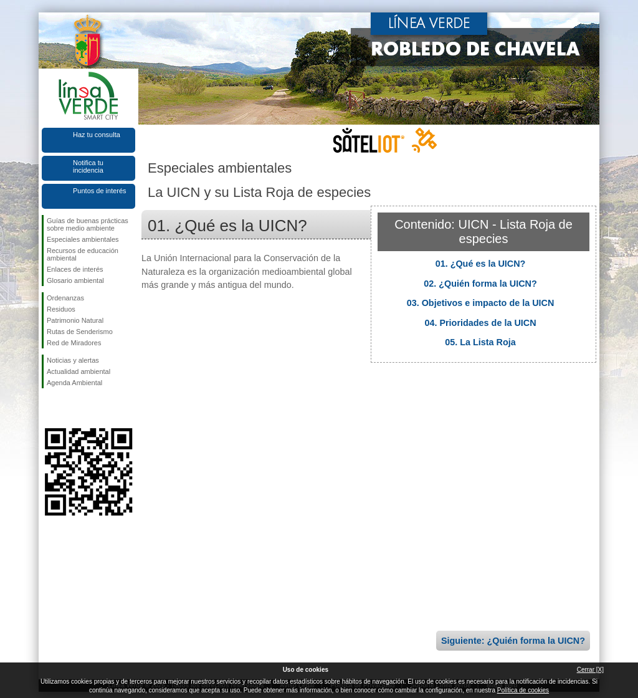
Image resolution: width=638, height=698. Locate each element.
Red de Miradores (74, 343)
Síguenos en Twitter (69, 408)
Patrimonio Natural (75, 320)
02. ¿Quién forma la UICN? (480, 284)
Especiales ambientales (83, 239)
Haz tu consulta (96, 134)
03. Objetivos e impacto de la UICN (481, 303)
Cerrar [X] (590, 669)
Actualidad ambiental (78, 371)
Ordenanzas (65, 298)
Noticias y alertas (73, 360)
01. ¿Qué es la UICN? (481, 264)
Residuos (61, 309)
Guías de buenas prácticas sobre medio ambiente (87, 224)
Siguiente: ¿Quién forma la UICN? (513, 641)
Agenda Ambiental (74, 382)
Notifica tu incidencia (88, 166)
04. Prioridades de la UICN (480, 323)
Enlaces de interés (75, 269)
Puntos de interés (99, 190)
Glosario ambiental (75, 280)
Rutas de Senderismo (80, 331)
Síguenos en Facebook (49, 408)
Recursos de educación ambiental (82, 254)
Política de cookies (523, 690)
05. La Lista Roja (480, 342)
